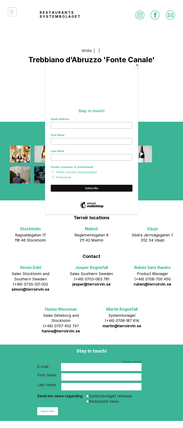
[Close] (137, 65)
